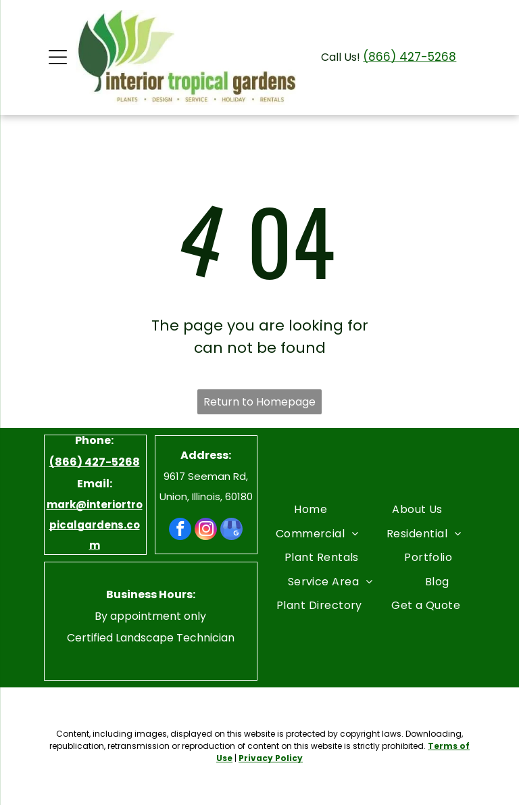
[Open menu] (58, 57)
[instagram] (206, 530)
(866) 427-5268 (409, 57)
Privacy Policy (271, 758)
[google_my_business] (231, 530)
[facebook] (180, 530)
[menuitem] (310, 509)
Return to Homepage (259, 402)
